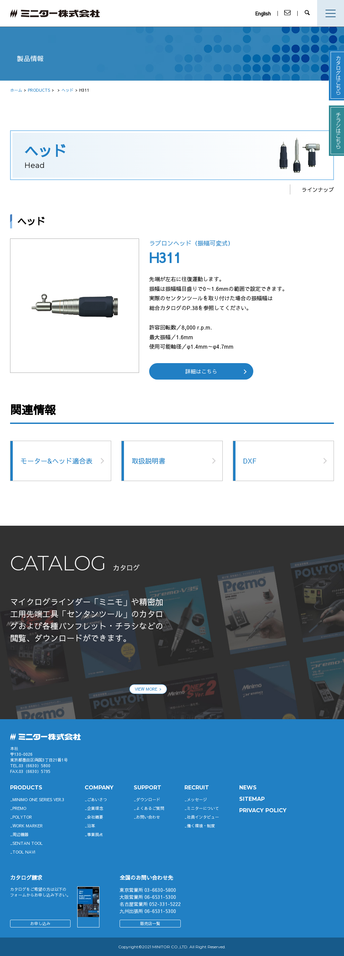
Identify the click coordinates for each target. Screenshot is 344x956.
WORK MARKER (27, 825)
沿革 (91, 825)
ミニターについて (203, 808)
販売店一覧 (150, 923)
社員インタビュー (203, 817)
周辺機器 (20, 834)
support (147, 787)
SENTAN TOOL (27, 843)
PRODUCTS (39, 90)
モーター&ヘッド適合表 (56, 460)
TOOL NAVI (23, 852)
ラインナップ (318, 189)
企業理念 (95, 808)
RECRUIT (196, 787)
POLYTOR (22, 817)
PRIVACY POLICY (263, 810)
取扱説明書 (148, 460)
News (248, 787)
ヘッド (67, 90)
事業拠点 (95, 834)
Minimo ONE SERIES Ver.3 (38, 799)
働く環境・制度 (201, 825)
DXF (249, 460)
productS (26, 787)
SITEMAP (252, 799)
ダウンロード (148, 799)
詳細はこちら (201, 371)
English (265, 13)
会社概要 (95, 817)
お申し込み (40, 923)
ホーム (16, 90)
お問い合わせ (148, 817)
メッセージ (197, 799)
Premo (19, 808)
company (99, 787)
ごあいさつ (97, 799)
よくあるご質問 (150, 808)
